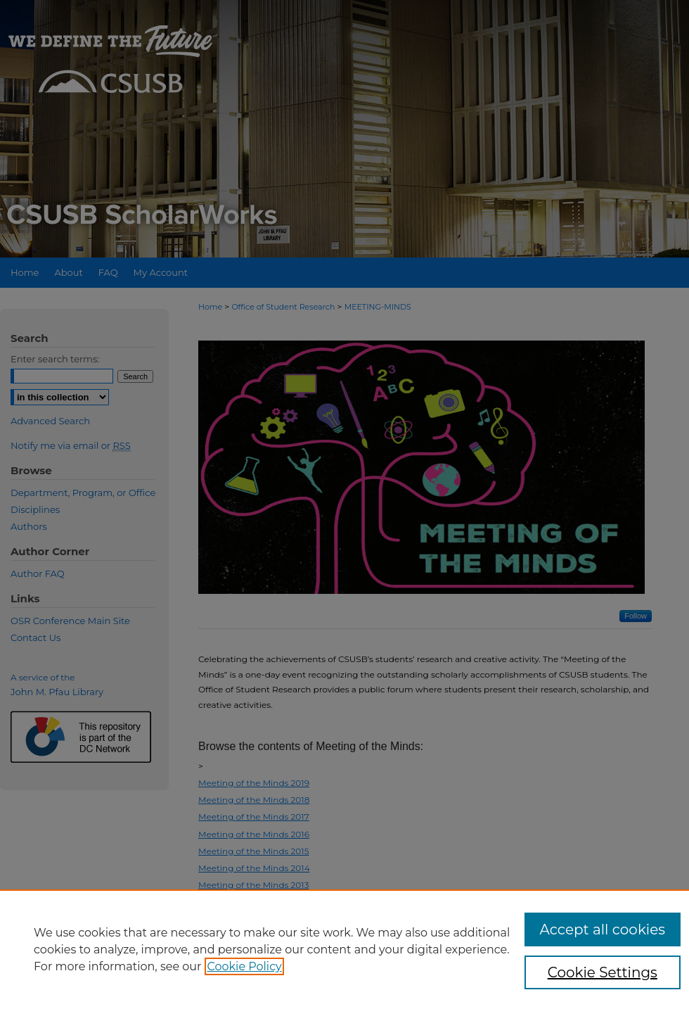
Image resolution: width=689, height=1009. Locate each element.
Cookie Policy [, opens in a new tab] (244, 966)
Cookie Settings (602, 972)
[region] (344, 949)
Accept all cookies (603, 929)
